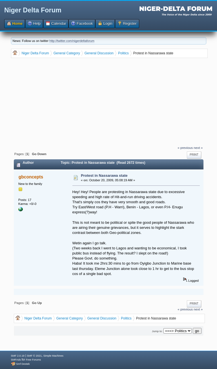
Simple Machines (53, 355)
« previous (185, 147)
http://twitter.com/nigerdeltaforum (71, 41)
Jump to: (157, 331)
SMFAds (16, 359)
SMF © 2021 (34, 355)
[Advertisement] (109, 102)
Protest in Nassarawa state (104, 175)
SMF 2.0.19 (18, 355)
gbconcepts (31, 177)
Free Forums (33, 359)
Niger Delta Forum (32, 10)
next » (198, 147)
